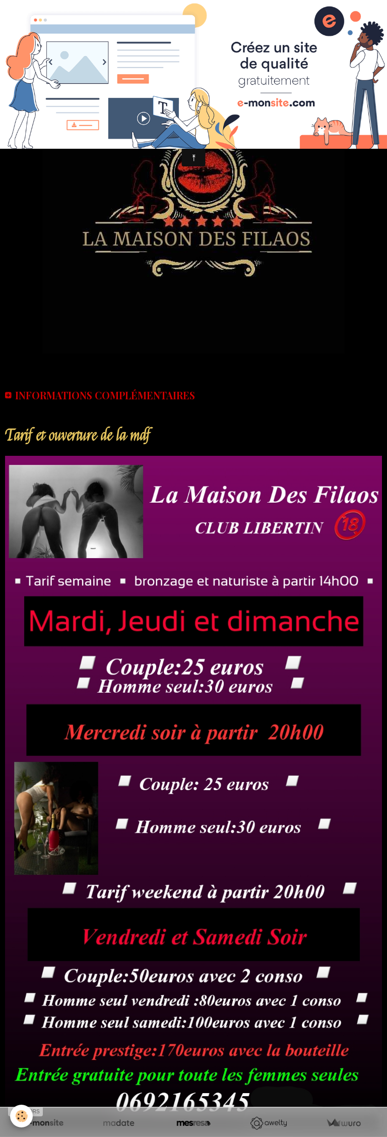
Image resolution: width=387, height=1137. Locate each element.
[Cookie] (21, 1116)
